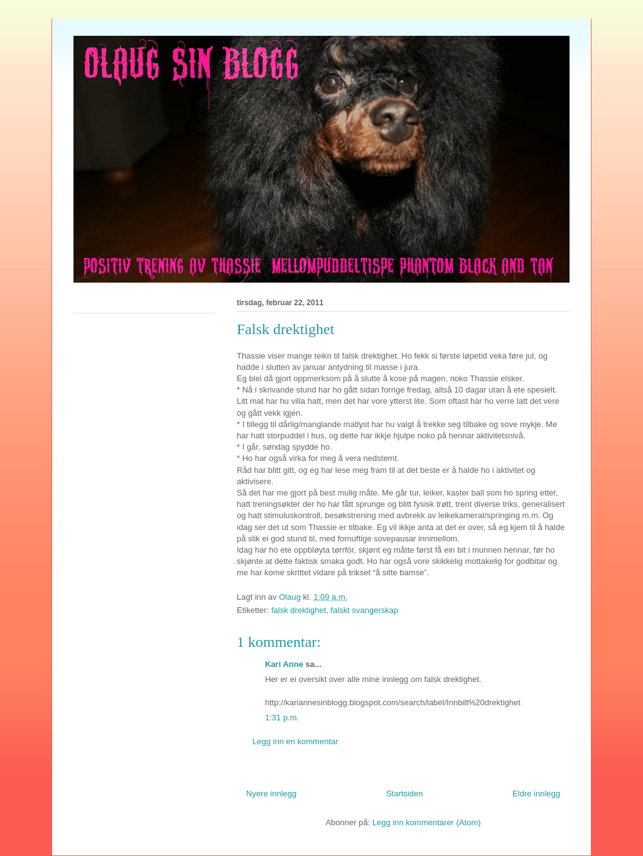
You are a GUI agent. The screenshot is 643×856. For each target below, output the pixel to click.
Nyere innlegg (271, 793)
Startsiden (404, 793)
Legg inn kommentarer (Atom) (426, 822)
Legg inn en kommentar (295, 741)
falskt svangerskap (365, 610)
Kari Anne (284, 664)
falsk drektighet (298, 610)
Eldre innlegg (536, 793)
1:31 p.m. (282, 717)
